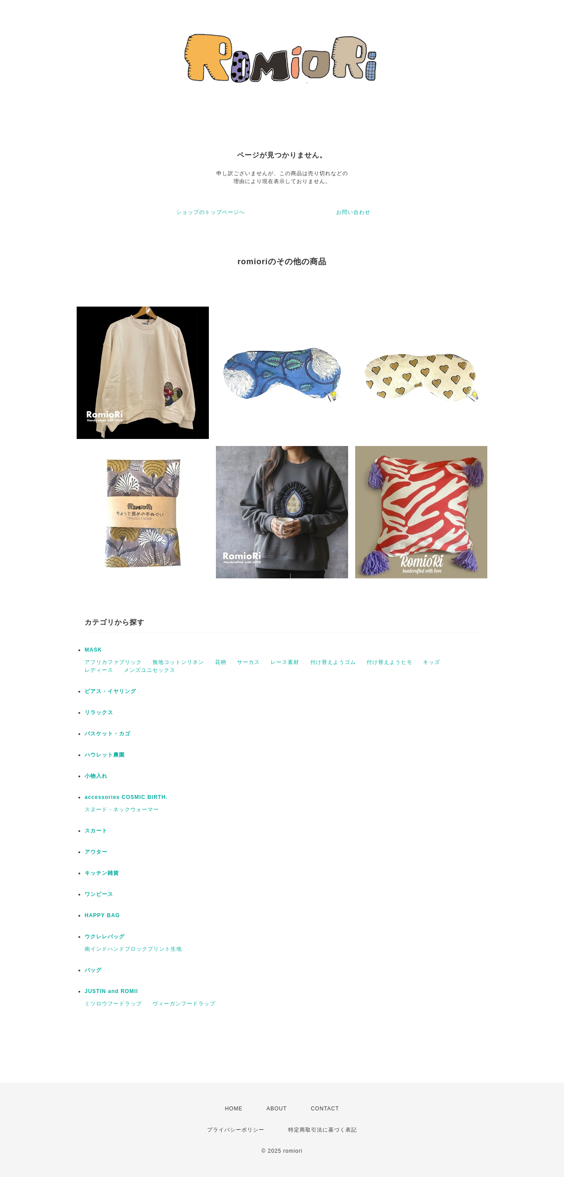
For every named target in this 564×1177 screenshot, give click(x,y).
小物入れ (96, 776)
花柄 (220, 662)
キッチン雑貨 (102, 873)
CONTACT (325, 1109)
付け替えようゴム (333, 662)
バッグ (93, 970)
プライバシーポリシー (235, 1130)
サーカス (248, 662)
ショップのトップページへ (210, 212)
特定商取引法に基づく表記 (322, 1130)
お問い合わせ (353, 212)
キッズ (431, 662)
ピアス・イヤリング (110, 691)
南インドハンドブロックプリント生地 (133, 949)
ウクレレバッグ (105, 936)
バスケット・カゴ (107, 734)
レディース (99, 670)
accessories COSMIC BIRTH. (126, 797)
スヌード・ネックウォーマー (122, 809)
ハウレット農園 (105, 755)
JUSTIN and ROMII (111, 991)
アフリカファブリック (113, 662)
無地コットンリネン (178, 662)
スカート (96, 831)
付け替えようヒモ (389, 662)
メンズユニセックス (149, 670)
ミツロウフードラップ (113, 1004)
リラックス (99, 712)
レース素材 (285, 662)
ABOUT (277, 1109)
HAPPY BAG (102, 915)
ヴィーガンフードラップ (183, 1004)
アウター (96, 852)
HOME (233, 1109)
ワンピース (99, 894)
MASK (93, 650)
